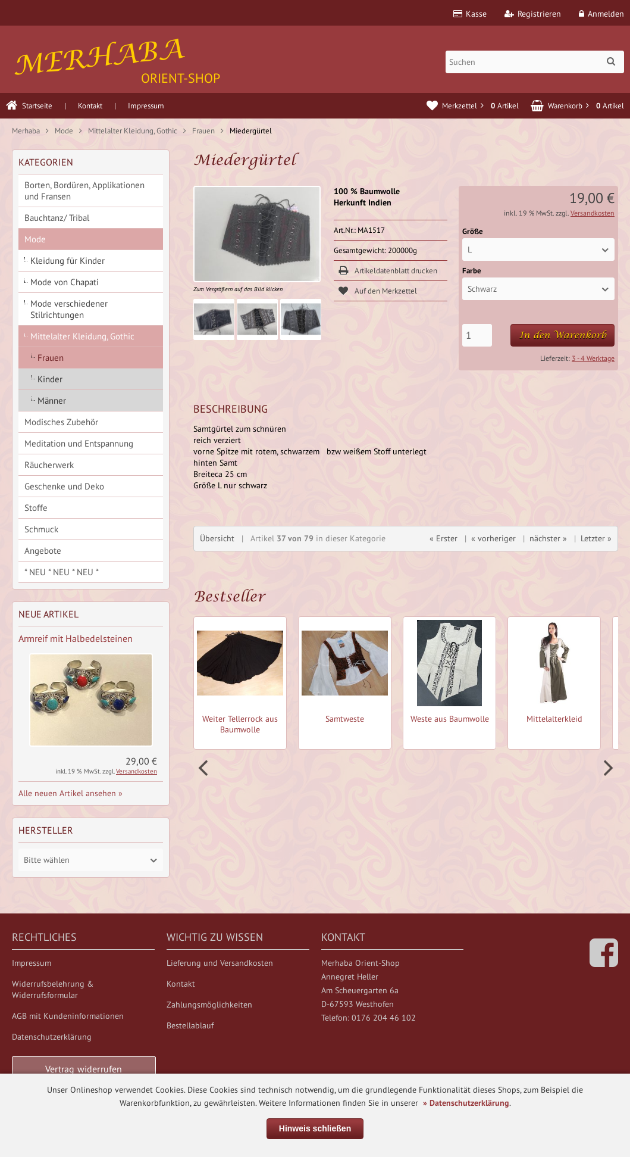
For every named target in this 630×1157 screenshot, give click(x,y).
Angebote (42, 550)
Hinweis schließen (315, 1128)
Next (606, 768)
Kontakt (90, 106)
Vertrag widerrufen (84, 1069)
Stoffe (36, 507)
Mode (35, 239)
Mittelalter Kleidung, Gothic (82, 336)
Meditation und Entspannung (78, 443)
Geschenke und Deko (64, 486)
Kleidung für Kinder (67, 260)
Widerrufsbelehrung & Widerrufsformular (52, 989)
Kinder (49, 379)
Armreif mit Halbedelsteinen (75, 638)
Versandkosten (593, 212)
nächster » (548, 538)
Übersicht (217, 538)
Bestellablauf (190, 1025)
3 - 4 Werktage (593, 358)
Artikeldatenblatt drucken (396, 271)
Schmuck (41, 529)
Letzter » (596, 538)
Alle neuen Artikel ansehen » (70, 793)
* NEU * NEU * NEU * (61, 572)
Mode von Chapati (64, 282)
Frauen (50, 357)
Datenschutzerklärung (52, 1036)
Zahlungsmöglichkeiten (209, 1004)
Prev (204, 768)
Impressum (146, 106)
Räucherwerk (49, 464)
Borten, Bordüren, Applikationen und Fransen (84, 190)
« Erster (443, 538)
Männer (51, 400)
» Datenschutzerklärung (466, 1102)
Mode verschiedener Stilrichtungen (69, 309)
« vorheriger (493, 538)
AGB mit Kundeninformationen (68, 1016)
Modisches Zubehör (61, 422)
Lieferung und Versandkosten (220, 963)
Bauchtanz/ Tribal (56, 217)
